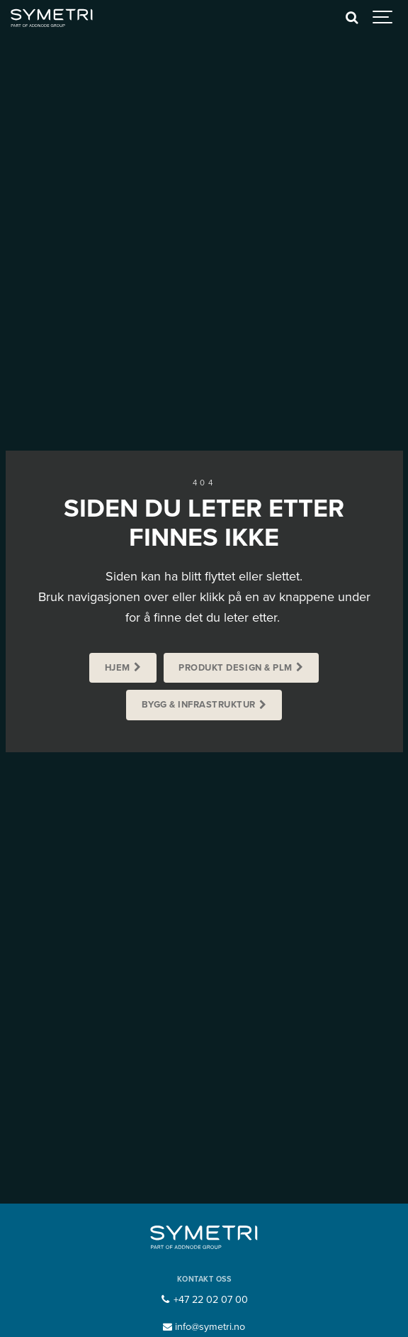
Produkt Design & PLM (235, 667)
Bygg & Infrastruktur (199, 704)
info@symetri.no (204, 1327)
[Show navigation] (383, 17)
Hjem (117, 667)
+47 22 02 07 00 (204, 1300)
